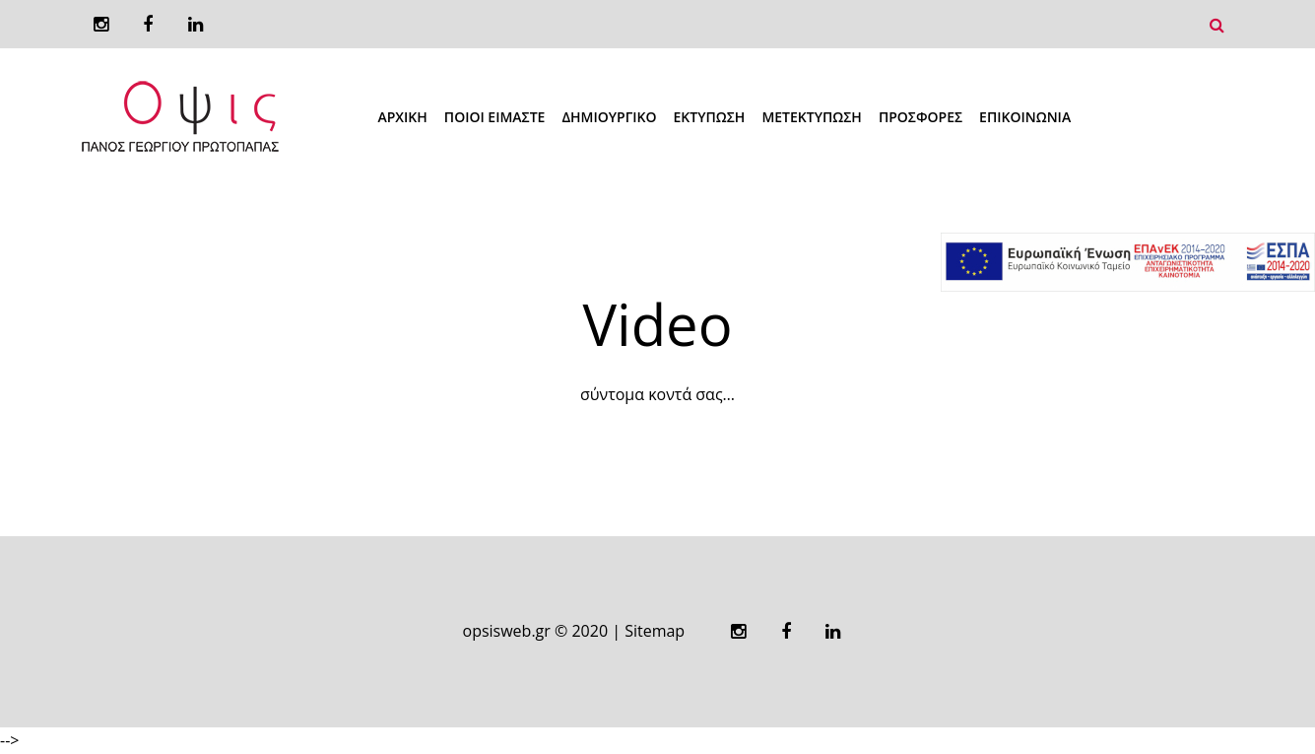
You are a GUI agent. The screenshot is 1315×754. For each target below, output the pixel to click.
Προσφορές (920, 116)
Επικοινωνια (1025, 116)
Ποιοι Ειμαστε (495, 116)
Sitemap (655, 631)
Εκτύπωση (710, 116)
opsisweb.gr (507, 631)
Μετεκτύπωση (811, 116)
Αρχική (402, 116)
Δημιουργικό (608, 116)
